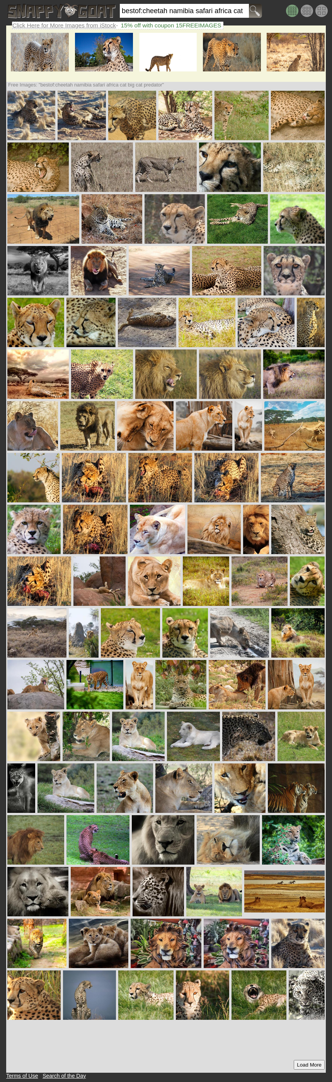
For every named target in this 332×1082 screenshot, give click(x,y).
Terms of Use (22, 1076)
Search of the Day (64, 1076)
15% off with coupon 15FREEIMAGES (171, 25)
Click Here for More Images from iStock (64, 25)
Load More (309, 1065)
